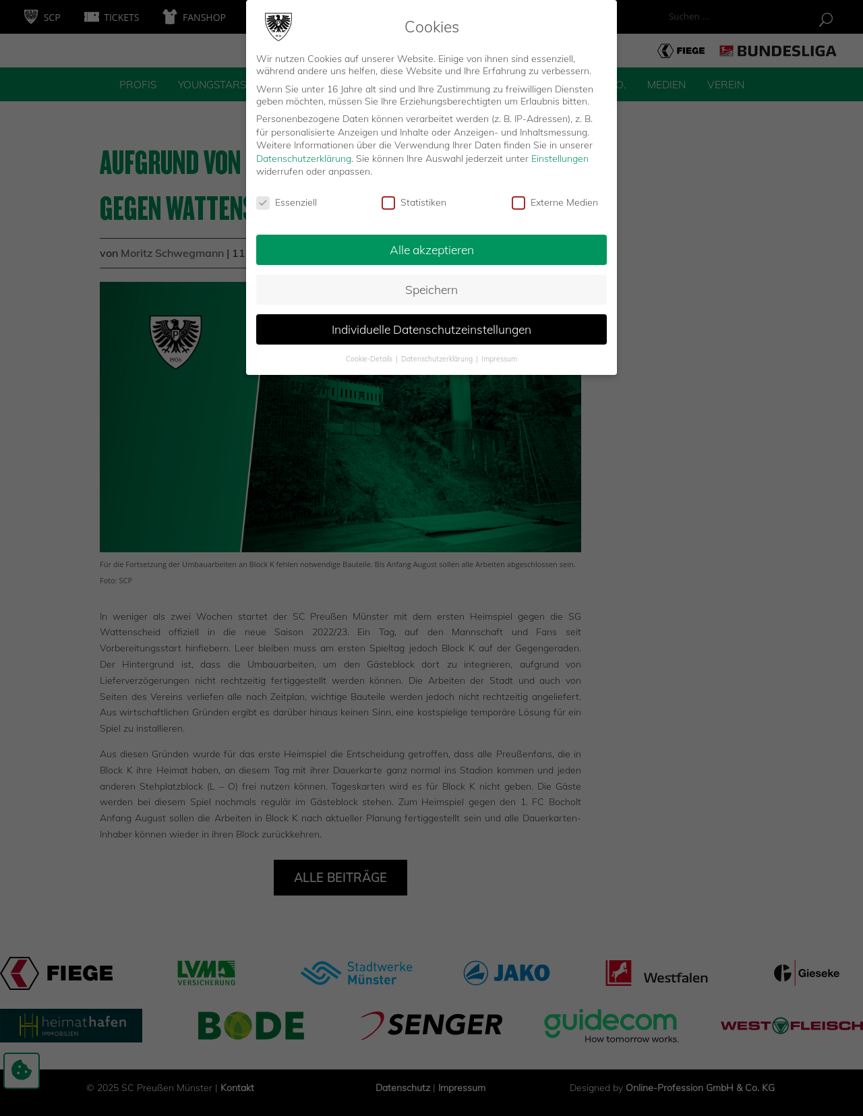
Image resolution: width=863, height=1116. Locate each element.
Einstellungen (560, 152)
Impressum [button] (499, 352)
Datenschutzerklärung (303, 152)
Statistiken (414, 196)
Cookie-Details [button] (370, 352)
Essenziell (286, 196)
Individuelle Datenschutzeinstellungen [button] (431, 322)
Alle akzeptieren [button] (432, 243)
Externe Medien (555, 196)
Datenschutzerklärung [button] (438, 352)
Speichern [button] (431, 283)
